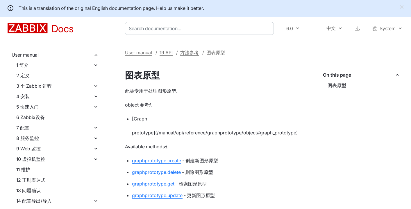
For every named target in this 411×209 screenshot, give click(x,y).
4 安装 (23, 96)
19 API (166, 52)
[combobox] (200, 28)
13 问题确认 (28, 190)
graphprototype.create (156, 160)
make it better (188, 8)
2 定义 (23, 75)
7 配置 (22, 128)
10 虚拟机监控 (30, 159)
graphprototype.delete (156, 172)
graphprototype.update (157, 195)
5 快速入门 (27, 107)
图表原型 (337, 85)
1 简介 (22, 65)
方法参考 (189, 52)
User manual (25, 55)
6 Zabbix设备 (30, 117)
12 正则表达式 (30, 180)
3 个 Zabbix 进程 (34, 86)
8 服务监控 (27, 138)
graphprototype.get (153, 184)
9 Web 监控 (28, 149)
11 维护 (23, 169)
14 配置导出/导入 (34, 201)
